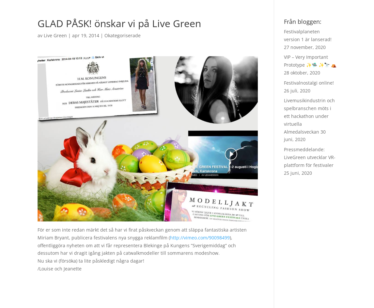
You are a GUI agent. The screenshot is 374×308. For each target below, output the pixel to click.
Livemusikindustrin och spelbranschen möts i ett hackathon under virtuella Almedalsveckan (309, 116)
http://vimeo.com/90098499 (200, 238)
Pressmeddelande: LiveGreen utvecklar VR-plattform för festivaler (309, 157)
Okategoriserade (122, 35)
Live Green (55, 35)
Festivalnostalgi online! (309, 83)
